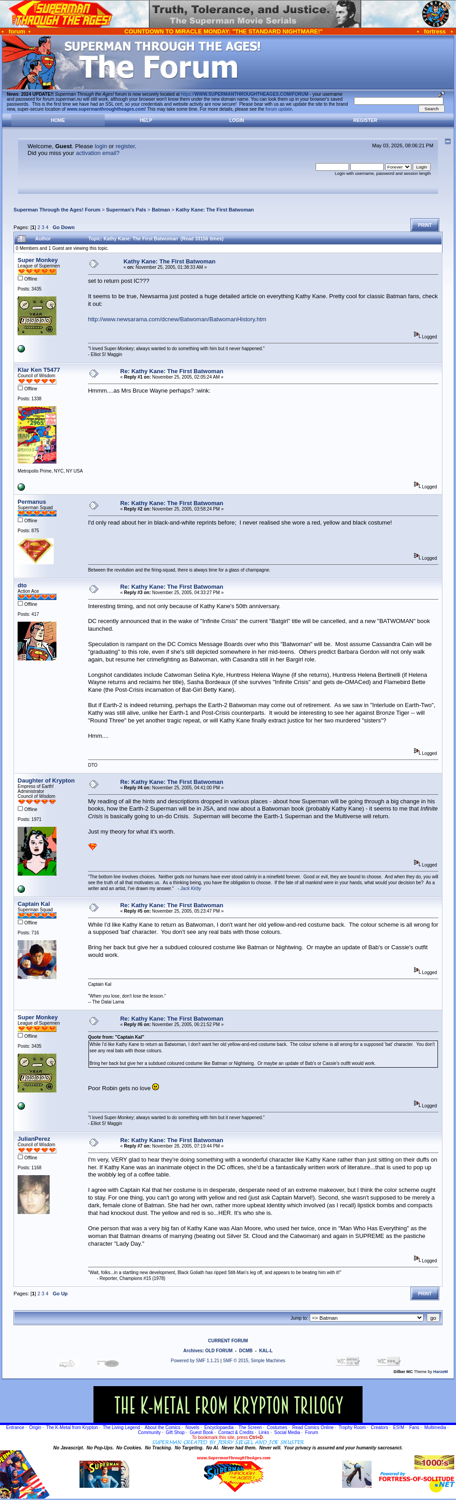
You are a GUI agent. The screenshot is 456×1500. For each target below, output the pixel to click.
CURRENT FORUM (228, 1340)
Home (58, 120)
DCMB (245, 1350)
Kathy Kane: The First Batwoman (215, 209)
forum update (278, 109)
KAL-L (266, 1350)
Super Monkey (38, 260)
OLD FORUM (219, 1350)
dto (22, 585)
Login (236, 120)
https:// (244, 94)
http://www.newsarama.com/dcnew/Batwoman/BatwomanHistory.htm (177, 319)
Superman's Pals (126, 209)
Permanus (32, 501)
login (101, 146)
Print (425, 225)
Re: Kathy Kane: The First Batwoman (171, 371)
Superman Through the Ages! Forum (57, 209)
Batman (161, 209)
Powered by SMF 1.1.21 (195, 1360)
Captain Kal (34, 903)
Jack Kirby (190, 888)
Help (146, 120)
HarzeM (440, 1371)
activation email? (98, 153)
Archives (192, 1350)
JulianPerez (34, 1138)
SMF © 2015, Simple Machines (254, 1360)
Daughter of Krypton (46, 780)
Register (365, 120)
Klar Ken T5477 (39, 369)
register (125, 146)
